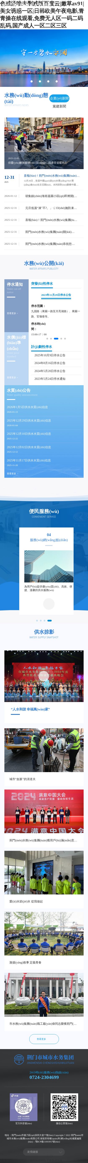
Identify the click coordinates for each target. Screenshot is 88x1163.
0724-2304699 (44, 1077)
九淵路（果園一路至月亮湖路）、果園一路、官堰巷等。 (55, 314)
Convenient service (44, 516)
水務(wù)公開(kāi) (44, 263)
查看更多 (11, 473)
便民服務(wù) (44, 511)
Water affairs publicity (43, 268)
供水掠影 (44, 632)
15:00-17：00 (39, 334)
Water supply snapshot (44, 637)
